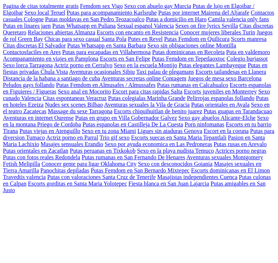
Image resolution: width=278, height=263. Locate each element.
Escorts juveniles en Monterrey (220, 91)
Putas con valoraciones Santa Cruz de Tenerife (101, 177)
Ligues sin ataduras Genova (169, 131)
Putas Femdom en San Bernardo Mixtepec (140, 170)
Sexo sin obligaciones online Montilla (192, 45)
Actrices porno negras (240, 151)
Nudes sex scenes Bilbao (74, 105)
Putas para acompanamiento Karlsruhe (112, 12)
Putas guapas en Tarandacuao (237, 111)
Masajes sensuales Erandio (72, 144)
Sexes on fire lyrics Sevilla (206, 26)
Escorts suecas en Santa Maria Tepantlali (178, 137)
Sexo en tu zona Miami (109, 131)
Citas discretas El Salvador (34, 45)
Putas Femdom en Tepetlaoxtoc (188, 59)
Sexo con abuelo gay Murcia (157, 6)
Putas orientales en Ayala (220, 105)
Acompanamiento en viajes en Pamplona (50, 59)
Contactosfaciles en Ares (32, 52)
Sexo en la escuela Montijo (145, 65)
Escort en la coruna (226, 131)
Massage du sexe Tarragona (80, 111)
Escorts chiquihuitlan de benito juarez (158, 111)
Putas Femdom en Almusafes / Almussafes (105, 85)
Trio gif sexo (115, 137)
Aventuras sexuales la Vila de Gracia (147, 105)
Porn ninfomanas (204, 124)
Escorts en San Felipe (125, 59)
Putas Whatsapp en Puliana (83, 26)
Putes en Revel (145, 39)
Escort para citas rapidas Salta (148, 91)
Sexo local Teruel (44, 12)
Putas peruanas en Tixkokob (103, 151)
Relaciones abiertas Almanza (61, 32)
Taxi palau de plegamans (165, 72)
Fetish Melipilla (21, 164)
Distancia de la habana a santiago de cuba (51, 78)
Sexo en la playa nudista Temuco (175, 151)
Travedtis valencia (24, 177)
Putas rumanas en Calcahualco (192, 85)
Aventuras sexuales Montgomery (224, 157)
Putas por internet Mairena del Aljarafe (203, 12)
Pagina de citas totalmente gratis (41, 6)
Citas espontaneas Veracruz (75, 98)
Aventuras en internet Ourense (38, 118)
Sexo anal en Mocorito (84, 91)
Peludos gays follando (28, 85)
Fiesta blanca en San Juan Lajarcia (168, 183)
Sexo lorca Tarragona (28, 65)
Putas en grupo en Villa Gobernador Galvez (126, 118)
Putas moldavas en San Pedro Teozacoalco (95, 19)
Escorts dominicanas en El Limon (230, 170)
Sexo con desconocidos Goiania (175, 164)
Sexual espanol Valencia (145, 26)
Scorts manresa (248, 39)
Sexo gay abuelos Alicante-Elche (217, 118)
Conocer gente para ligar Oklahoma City (89, 164)
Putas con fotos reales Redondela (41, 157)
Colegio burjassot (246, 59)
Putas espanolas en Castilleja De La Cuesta (133, 124)
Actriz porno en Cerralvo (83, 65)
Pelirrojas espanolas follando (221, 98)
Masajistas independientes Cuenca (197, 177)
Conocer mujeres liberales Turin (217, 32)
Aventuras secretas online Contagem (143, 78)
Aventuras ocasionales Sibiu (102, 72)
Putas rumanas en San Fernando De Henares (133, 157)
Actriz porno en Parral (72, 137)
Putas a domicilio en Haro (176, 19)
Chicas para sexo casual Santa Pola (85, 39)
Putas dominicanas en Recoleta (188, 52)
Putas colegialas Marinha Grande (147, 98)
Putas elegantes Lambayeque (212, 65)
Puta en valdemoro (248, 52)
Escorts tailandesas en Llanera (230, 72)
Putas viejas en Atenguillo (49, 131)
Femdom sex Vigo (101, 6)
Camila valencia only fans (238, 19)
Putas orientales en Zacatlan (35, 151)
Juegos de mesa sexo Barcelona (225, 78)
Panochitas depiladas (65, 170)
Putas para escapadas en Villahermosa (106, 52)
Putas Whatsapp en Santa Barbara (106, 45)
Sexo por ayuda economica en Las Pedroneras (158, 144)
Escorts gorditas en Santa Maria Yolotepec (77, 183)
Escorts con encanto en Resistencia (138, 32)
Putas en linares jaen (27, 26)
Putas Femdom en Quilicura (196, 39)
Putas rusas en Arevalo (240, 144)
